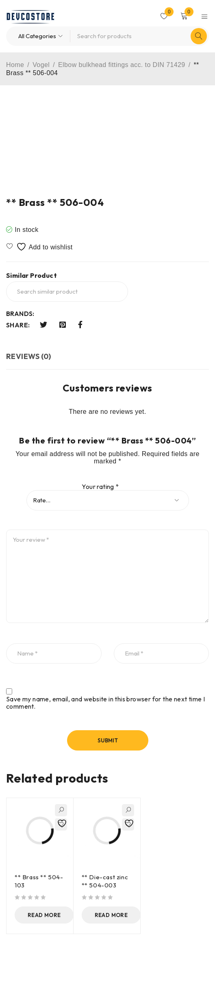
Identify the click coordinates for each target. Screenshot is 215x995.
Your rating (100, 486)
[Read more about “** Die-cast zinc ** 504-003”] (112, 915)
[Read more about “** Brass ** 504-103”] (45, 915)
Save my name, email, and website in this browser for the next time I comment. (105, 702)
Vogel (41, 64)
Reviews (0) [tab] (28, 356)
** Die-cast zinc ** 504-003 (105, 881)
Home (15, 64)
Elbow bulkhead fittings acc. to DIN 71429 (121, 64)
